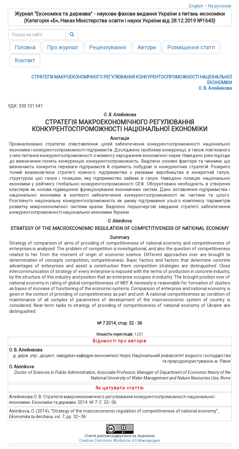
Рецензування (107, 47)
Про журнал (62, 47)
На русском (219, 5)
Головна (25, 47)
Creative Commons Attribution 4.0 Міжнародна (119, 440)
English (196, 5)
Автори (147, 47)
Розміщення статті (191, 47)
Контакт (25, 60)
